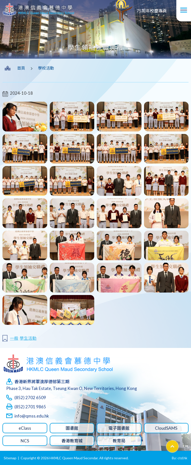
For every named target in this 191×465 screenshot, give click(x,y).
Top (178, 443)
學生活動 (28, 338)
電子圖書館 (119, 428)
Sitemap (10, 458)
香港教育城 (72, 440)
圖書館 (72, 428)
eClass (25, 428)
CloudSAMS (166, 428)
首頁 (21, 68)
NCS (25, 440)
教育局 (119, 440)
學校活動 (46, 68)
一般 (14, 338)
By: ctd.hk (179, 458)
